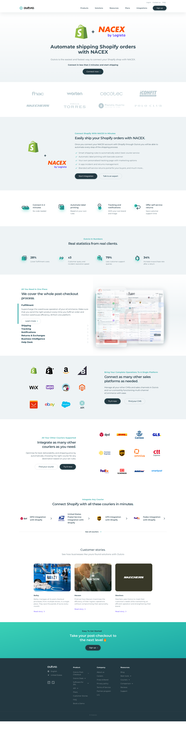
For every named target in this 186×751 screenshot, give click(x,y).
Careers (100, 706)
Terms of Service (104, 717)
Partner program (104, 721)
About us (100, 702)
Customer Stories (80, 726)
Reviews (124, 717)
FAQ (164, 2)
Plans (127, 8)
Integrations (142, 8)
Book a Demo (79, 734)
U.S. (98, 725)
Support (124, 721)
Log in (148, 2)
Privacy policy (102, 714)
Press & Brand (102, 710)
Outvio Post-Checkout (81, 703)
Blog (123, 702)
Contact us (156, 2)
